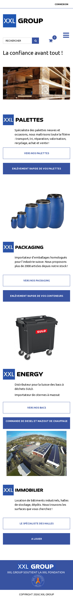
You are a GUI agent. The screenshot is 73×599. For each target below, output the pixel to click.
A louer (36, 539)
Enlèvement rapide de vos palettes (36, 168)
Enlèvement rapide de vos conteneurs (36, 296)
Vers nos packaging (36, 280)
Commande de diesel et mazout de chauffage (37, 421)
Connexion (61, 4)
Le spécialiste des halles (37, 523)
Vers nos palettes (36, 153)
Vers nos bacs (36, 407)
